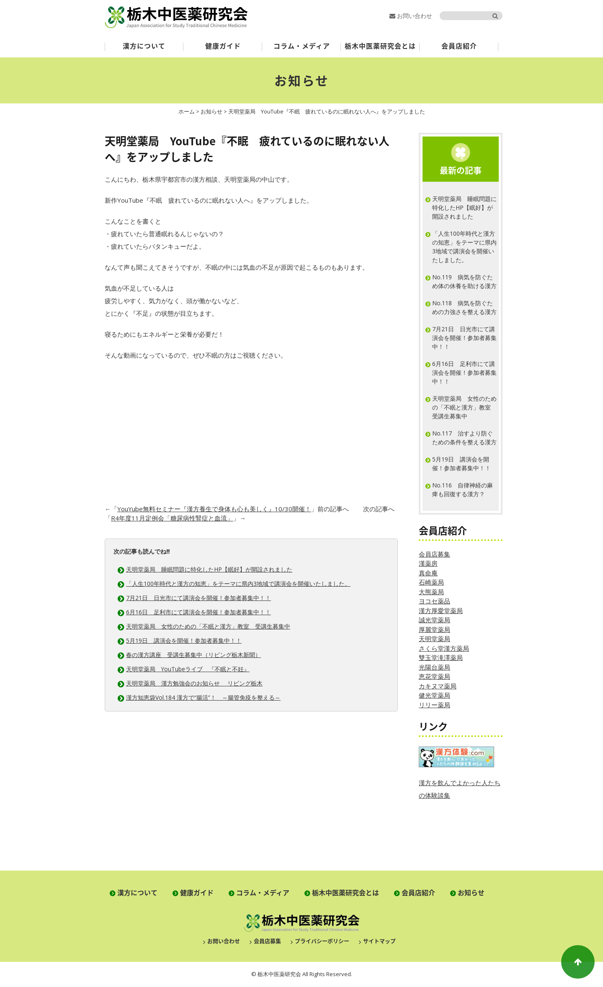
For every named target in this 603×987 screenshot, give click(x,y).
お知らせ (301, 80)
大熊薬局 (431, 592)
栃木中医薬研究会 (176, 17)
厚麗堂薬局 (434, 629)
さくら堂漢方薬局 (444, 648)
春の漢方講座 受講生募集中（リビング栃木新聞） (193, 655)
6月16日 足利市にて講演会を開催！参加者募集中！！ (198, 612)
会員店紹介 (459, 46)
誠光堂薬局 (434, 620)
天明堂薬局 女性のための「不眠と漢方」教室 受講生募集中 (208, 626)
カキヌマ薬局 (437, 686)
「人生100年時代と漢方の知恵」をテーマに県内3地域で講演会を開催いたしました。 (238, 584)
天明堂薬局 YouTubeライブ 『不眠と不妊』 (188, 669)
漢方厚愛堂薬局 (441, 610)
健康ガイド (223, 46)
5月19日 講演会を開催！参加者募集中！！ (184, 640)
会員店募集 (434, 554)
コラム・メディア (301, 46)
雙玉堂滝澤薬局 (441, 657)
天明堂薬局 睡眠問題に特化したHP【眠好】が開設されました (209, 569)
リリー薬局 (434, 705)
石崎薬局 (431, 582)
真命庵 (428, 573)
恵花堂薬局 (434, 676)
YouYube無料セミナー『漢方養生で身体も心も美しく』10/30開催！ (214, 509)
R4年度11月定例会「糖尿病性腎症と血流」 (172, 518)
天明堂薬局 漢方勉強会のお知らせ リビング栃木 (194, 683)
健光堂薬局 (434, 695)
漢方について (144, 46)
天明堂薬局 (434, 638)
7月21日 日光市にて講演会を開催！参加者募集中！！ (198, 598)
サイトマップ (379, 941)
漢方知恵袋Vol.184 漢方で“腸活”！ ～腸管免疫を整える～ (203, 697)
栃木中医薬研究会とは (380, 46)
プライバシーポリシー (322, 941)
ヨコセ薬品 (434, 601)
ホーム (186, 111)
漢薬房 (428, 563)
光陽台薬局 (434, 667)
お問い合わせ (410, 16)
